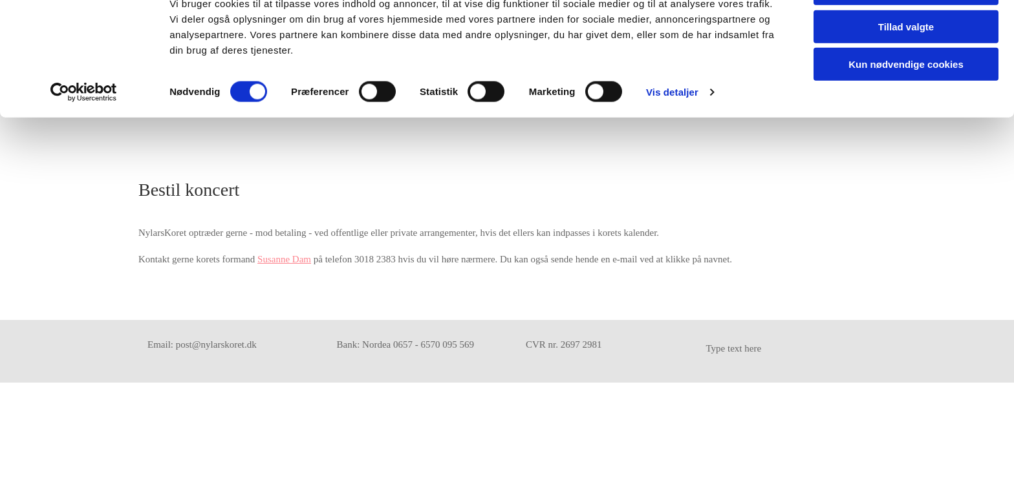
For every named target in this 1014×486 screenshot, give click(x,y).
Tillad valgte (906, 70)
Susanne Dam (284, 259)
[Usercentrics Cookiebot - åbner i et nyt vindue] (83, 135)
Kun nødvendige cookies (906, 107)
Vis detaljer (672, 135)
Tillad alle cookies (906, 31)
